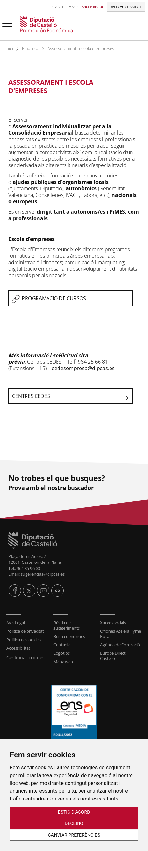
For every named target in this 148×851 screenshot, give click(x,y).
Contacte (61, 645)
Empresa (30, 48)
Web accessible (126, 7)
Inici (9, 48)
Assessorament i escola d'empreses (82, 48)
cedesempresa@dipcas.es (83, 368)
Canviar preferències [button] (74, 835)
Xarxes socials (113, 623)
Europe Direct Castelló (112, 655)
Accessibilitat (18, 648)
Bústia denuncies (69, 636)
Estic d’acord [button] (74, 812)
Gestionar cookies (25, 657)
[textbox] (70, 86)
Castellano (65, 7)
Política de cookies (23, 639)
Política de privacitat (25, 631)
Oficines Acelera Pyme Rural (120, 633)
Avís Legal (15, 623)
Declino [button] (74, 823)
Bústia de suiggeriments (66, 625)
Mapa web (63, 661)
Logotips (61, 653)
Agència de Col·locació (120, 645)
